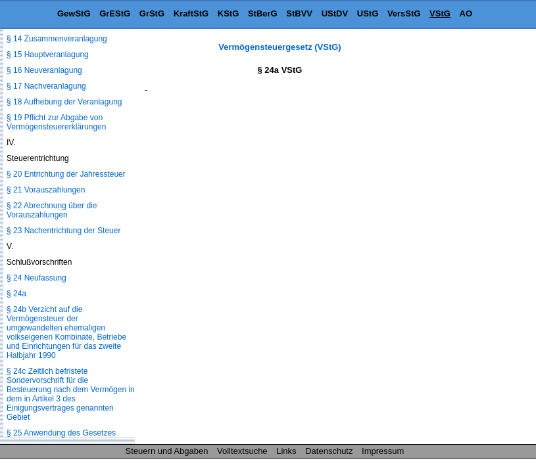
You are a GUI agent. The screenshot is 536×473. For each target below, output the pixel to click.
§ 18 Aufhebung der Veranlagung (64, 101)
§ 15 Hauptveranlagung (48, 54)
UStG (368, 13)
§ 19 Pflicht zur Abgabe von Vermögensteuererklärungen (56, 122)
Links (286, 451)
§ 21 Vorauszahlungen (46, 189)
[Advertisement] (470, 239)
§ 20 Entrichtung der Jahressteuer (66, 174)
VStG (440, 13)
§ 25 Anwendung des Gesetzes (61, 433)
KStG (228, 13)
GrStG (151, 13)
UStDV (335, 13)
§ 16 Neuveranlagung (44, 70)
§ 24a (16, 293)
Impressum (383, 451)
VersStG (404, 13)
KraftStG (191, 13)
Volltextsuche (242, 451)
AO (466, 13)
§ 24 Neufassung (36, 277)
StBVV (299, 13)
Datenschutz (329, 451)
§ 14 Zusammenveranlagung (57, 38)
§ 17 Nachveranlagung (46, 86)
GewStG (74, 13)
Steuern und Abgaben (167, 451)
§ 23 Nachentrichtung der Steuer (63, 230)
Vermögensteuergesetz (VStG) (279, 47)
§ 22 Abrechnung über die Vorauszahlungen (52, 210)
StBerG (263, 13)
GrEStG (114, 13)
